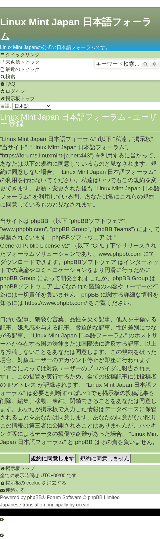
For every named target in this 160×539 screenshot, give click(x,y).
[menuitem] (20, 62)
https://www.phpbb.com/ (56, 303)
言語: (5, 105)
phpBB (34, 497)
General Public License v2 (34, 245)
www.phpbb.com (120, 254)
